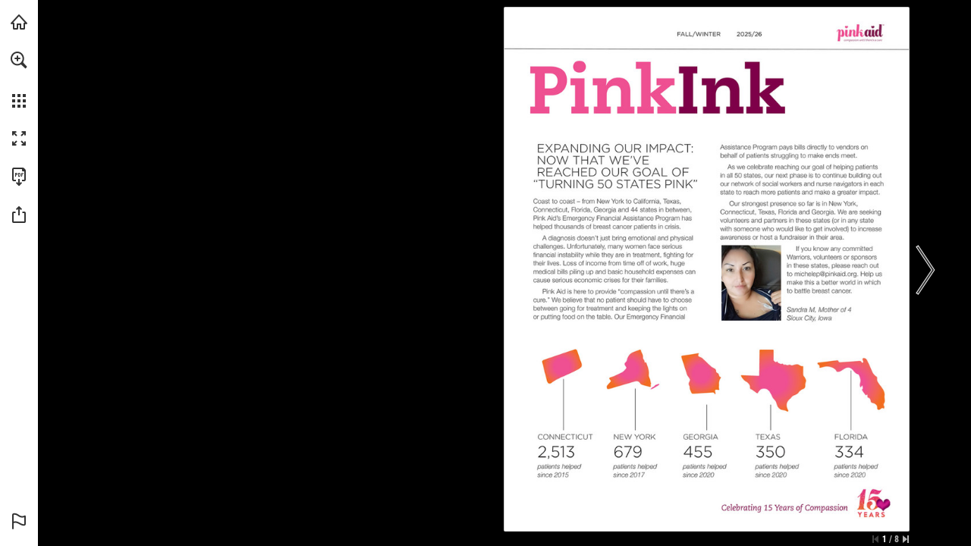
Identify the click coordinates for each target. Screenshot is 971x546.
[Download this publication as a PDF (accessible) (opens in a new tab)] (19, 177)
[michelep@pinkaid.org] (826, 273)
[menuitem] (19, 79)
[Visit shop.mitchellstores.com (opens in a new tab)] (19, 22)
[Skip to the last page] (906, 539)
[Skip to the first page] (875, 539)
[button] (19, 60)
